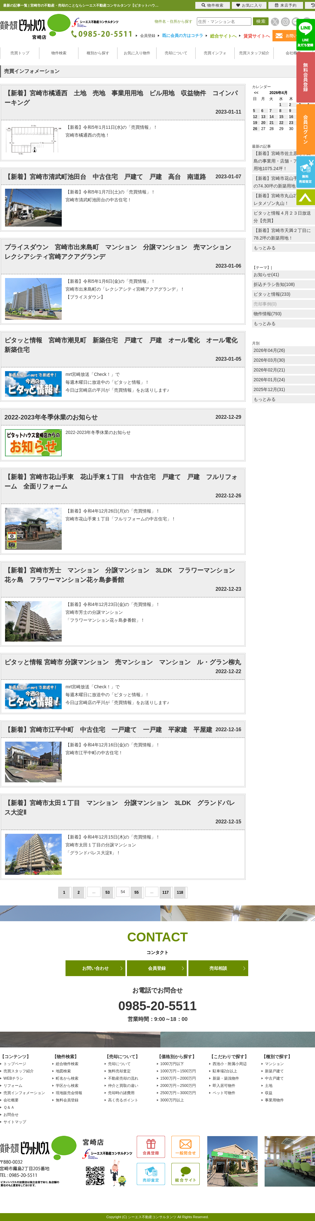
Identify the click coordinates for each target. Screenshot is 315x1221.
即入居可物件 (224, 1085)
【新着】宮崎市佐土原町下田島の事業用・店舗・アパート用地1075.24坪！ (282, 161)
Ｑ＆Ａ (8, 1107)
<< (256, 93)
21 (271, 123)
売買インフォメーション (24, 1093)
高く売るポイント (123, 1100)
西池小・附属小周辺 (230, 1064)
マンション (274, 1064)
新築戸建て (274, 1071)
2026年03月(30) (269, 360)
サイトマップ (14, 1122)
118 (180, 892)
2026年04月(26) (269, 350)
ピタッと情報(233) (272, 294)
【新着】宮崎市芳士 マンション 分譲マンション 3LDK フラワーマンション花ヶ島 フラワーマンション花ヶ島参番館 (119, 575)
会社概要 (293, 53)
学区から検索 (67, 1085)
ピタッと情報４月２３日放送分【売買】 (282, 216)
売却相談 (218, 968)
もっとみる (265, 247)
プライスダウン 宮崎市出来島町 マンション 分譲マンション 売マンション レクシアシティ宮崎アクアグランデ (121, 252)
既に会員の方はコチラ (182, 35)
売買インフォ (215, 53)
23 (291, 123)
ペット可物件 (224, 1093)
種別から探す (98, 53)
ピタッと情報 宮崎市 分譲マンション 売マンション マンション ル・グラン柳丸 (122, 662)
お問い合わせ (95, 968)
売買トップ (19, 53)
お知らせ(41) (266, 274)
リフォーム (12, 1085)
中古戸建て (274, 1078)
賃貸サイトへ (256, 36)
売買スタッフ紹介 (254, 53)
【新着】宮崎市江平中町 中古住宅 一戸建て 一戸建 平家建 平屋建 (108, 729)
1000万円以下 (172, 1064)
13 (263, 117)
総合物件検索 (67, 1064)
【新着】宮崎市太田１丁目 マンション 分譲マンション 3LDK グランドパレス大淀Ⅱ (119, 807)
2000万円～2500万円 (178, 1085)
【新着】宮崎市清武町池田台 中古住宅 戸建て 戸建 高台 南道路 (105, 176)
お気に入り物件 (137, 53)
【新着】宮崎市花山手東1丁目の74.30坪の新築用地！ (283, 182)
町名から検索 (67, 1078)
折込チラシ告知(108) (274, 284)
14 (271, 117)
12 (255, 117)
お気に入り (249, 5)
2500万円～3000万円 (178, 1093)
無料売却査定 (119, 1071)
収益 (268, 1093)
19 (255, 123)
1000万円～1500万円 (178, 1071)
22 (281, 123)
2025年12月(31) (269, 389)
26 (255, 129)
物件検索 (58, 53)
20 (263, 123)
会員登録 (147, 35)
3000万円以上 (172, 1100)
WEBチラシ (13, 1078)
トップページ (14, 1064)
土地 (268, 1085)
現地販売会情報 (69, 1093)
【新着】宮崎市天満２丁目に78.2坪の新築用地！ (282, 234)
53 (108, 892)
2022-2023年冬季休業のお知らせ (51, 417)
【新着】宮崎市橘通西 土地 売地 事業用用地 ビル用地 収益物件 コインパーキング (121, 98)
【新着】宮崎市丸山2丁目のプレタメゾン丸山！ (283, 199)
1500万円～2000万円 (178, 1078)
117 (165, 892)
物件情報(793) (268, 313)
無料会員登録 (67, 1100)
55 (137, 892)
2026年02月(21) (269, 369)
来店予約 (286, 5)
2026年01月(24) (269, 379)
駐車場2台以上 (225, 1071)
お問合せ (11, 1114)
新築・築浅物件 (226, 1078)
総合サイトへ (223, 36)
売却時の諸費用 (121, 1093)
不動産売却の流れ (123, 1078)
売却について (176, 53)
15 (281, 117)
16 (291, 117)
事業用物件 (274, 1100)
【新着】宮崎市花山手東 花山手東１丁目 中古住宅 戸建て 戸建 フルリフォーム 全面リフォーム (121, 481)
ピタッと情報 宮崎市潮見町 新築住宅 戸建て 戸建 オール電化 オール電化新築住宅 (121, 345)
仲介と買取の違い (123, 1085)
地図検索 (63, 1071)
